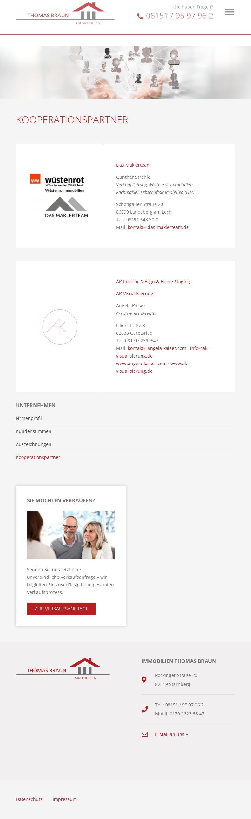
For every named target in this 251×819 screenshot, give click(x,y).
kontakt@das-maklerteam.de (158, 227)
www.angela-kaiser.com (141, 363)
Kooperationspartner (38, 457)
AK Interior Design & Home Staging (153, 282)
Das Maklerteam (133, 165)
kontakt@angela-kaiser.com (157, 348)
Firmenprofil (29, 418)
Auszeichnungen (33, 444)
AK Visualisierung (134, 294)
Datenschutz (29, 799)
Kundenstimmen (33, 431)
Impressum (65, 799)
